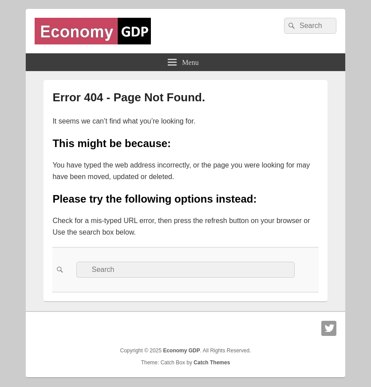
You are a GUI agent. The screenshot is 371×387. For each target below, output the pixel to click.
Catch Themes (211, 362)
